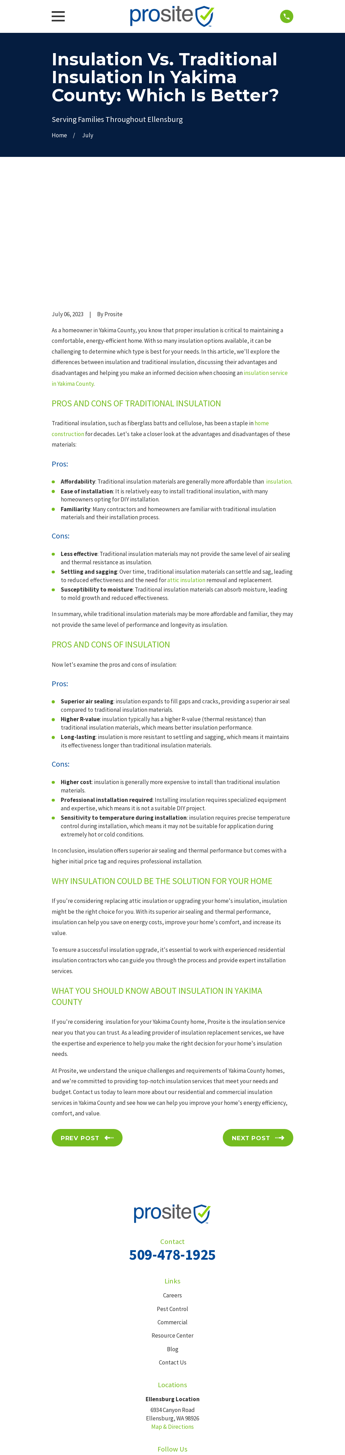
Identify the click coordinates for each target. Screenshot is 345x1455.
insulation (278, 373)
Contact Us (172, 1254)
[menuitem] (61, 1441)
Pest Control (172, 1200)
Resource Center (172, 1227)
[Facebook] (164, 1356)
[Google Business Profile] (180, 1356)
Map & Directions (172, 1319)
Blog (172, 1241)
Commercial (172, 1214)
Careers (172, 1187)
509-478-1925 (172, 1146)
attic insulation (186, 472)
